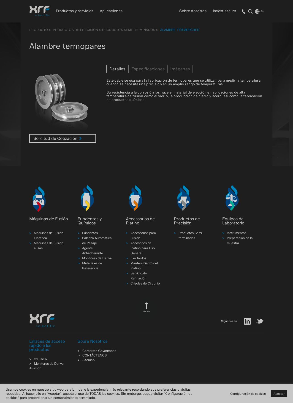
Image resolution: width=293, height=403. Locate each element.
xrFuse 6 (40, 359)
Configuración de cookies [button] (248, 393)
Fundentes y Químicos (90, 221)
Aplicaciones (111, 11)
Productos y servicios (74, 11)
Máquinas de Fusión (48, 218)
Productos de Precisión (75, 30)
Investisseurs (224, 11)
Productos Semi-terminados (128, 30)
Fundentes (90, 233)
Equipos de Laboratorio (233, 221)
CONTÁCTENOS (94, 355)
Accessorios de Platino (140, 221)
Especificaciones (148, 69)
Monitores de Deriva (97, 258)
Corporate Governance (99, 351)
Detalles (117, 69)
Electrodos (138, 258)
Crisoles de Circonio (145, 283)
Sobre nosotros (192, 11)
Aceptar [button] (279, 393)
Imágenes (180, 69)
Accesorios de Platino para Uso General (142, 248)
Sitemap (88, 360)
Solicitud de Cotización (57, 138)
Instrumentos (236, 233)
